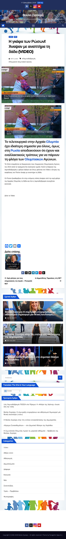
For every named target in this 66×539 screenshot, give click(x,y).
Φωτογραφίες (9, 497)
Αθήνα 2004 (8, 453)
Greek (8, 391)
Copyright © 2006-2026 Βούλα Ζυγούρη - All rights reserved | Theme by (26, 535)
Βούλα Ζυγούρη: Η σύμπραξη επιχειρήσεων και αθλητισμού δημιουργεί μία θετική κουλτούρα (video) (30, 314)
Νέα (15, 36)
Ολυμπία (52, 142)
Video (10, 36)
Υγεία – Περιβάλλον (11, 491)
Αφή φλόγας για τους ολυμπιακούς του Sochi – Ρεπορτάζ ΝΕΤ (18, 281)
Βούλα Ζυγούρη (33, 15)
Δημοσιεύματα (9, 464)
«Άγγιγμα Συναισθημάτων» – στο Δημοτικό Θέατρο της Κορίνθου (32, 358)
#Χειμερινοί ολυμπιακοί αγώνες (20, 62)
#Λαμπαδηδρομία (28, 59)
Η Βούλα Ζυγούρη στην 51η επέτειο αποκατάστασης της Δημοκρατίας (32, 336)
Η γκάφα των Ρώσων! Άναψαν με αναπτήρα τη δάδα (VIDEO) (29, 46)
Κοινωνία (8, 354)
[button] (63, 26)
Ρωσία (16, 150)
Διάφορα (7, 469)
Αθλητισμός (8, 458)
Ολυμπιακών (34, 159)
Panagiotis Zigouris (55, 535)
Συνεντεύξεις (8, 486)
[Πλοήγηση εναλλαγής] (33, 25)
